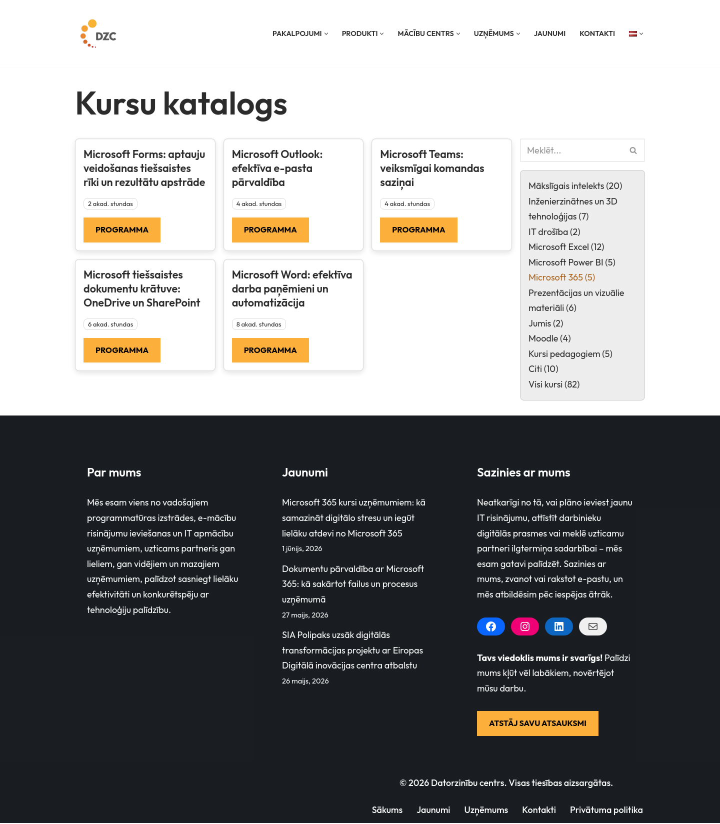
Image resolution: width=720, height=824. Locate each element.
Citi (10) (543, 369)
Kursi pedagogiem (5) (570, 354)
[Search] (571, 150)
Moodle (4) (549, 338)
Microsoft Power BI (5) (572, 262)
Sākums (386, 810)
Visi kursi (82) (554, 384)
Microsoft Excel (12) (566, 247)
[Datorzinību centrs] (99, 33)
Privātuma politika (606, 810)
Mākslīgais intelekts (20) (575, 186)
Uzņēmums (486, 810)
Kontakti (597, 33)
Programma (122, 229)
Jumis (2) (546, 324)
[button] (325, 34)
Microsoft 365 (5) (562, 278)
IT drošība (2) (554, 232)
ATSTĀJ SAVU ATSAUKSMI (537, 724)
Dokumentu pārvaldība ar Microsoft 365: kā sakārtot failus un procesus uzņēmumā (353, 585)
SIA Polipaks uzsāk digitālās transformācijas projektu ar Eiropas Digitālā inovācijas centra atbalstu (352, 651)
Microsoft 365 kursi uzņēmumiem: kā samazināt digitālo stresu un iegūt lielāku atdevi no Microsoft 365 (354, 519)
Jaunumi (550, 33)
